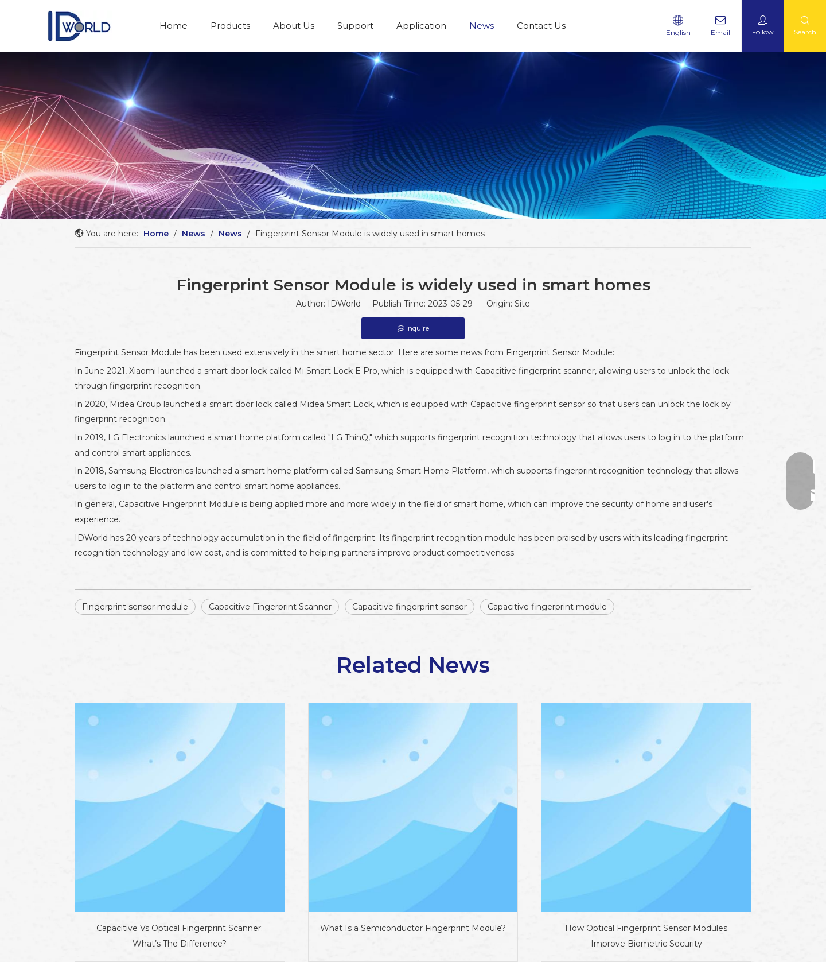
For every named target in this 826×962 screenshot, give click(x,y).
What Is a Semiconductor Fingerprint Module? (413, 928)
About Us (293, 25)
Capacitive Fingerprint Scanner (270, 607)
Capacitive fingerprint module (547, 607)
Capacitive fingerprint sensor (409, 607)
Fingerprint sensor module (135, 607)
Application (421, 25)
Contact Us (541, 25)
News (481, 25)
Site (522, 303)
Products (230, 25)
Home (173, 25)
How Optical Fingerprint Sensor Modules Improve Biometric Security (646, 936)
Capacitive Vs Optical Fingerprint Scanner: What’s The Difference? (179, 936)
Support (355, 25)
